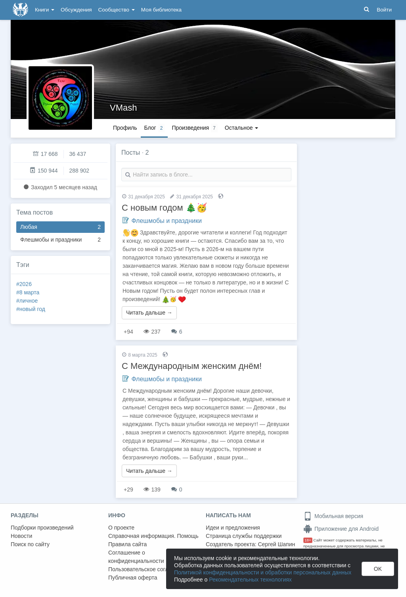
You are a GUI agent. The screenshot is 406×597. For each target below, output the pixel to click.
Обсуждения (76, 10)
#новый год (30, 309)
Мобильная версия (333, 516)
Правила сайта (127, 544)
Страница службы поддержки (244, 536)
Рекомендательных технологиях (250, 579)
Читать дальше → (149, 312)
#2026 (24, 284)
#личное (27, 301)
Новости (21, 536)
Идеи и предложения (233, 527)
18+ (307, 540)
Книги (44, 10)
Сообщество (116, 10)
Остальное (242, 128)
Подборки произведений (42, 527)
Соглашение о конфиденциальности (136, 556)
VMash (123, 108)
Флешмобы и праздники (60, 240)
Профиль (125, 128)
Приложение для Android (341, 528)
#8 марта (27, 292)
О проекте (121, 527)
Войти (384, 10)
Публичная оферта (132, 577)
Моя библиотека (161, 10)
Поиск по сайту (30, 544)
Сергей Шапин (276, 544)
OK (378, 569)
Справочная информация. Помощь (153, 536)
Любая (60, 227)
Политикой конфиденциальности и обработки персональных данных (262, 572)
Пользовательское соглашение (148, 569)
